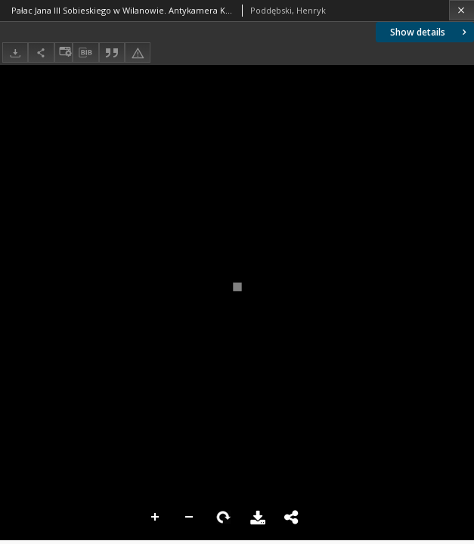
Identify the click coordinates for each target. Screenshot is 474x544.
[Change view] (63, 52)
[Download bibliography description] (85, 52)
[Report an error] (137, 52)
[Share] (41, 52)
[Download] (15, 52)
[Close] (461, 10)
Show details (429, 32)
